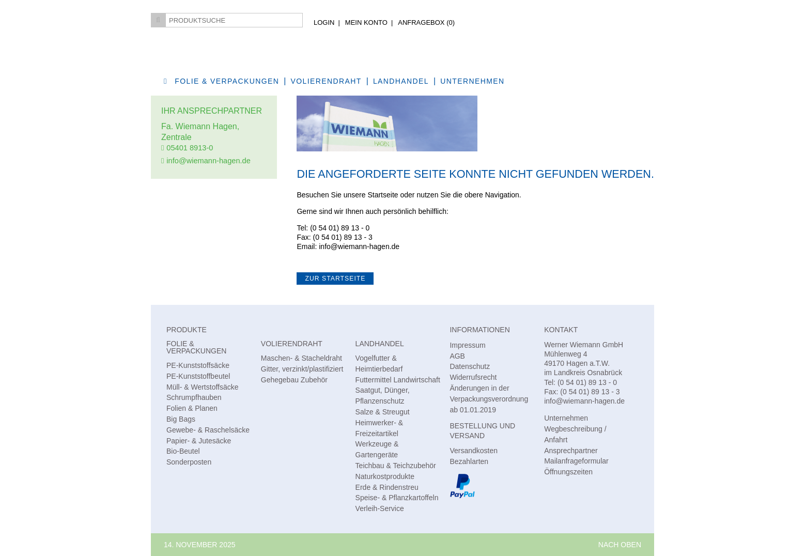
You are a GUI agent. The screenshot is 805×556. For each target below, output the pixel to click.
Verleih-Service (379, 508)
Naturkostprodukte (384, 476)
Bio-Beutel (183, 451)
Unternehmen (472, 81)
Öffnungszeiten (568, 472)
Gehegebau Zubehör (294, 380)
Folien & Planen (192, 408)
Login (324, 22)
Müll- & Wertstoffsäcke (202, 387)
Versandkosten (474, 450)
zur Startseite (335, 278)
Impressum (467, 345)
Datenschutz (470, 366)
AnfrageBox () (426, 22)
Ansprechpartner (571, 450)
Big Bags (180, 419)
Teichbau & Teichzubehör (395, 465)
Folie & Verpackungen (227, 81)
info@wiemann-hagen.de (208, 161)
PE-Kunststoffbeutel (198, 376)
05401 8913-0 (189, 148)
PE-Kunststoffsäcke (197, 365)
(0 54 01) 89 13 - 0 (339, 228)
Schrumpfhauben (194, 397)
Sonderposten (188, 462)
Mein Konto (366, 22)
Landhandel (401, 81)
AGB (457, 356)
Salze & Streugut (382, 412)
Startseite (382, 195)
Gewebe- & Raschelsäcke (208, 430)
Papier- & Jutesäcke (198, 441)
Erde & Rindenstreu (387, 487)
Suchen (158, 20)
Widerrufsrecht (473, 377)
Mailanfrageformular (576, 461)
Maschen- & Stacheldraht (301, 358)
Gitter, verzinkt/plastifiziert (302, 369)
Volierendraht (326, 81)
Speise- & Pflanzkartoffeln (397, 497)
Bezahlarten (469, 461)
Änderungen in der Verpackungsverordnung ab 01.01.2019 (489, 399)
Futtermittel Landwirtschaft (397, 380)
